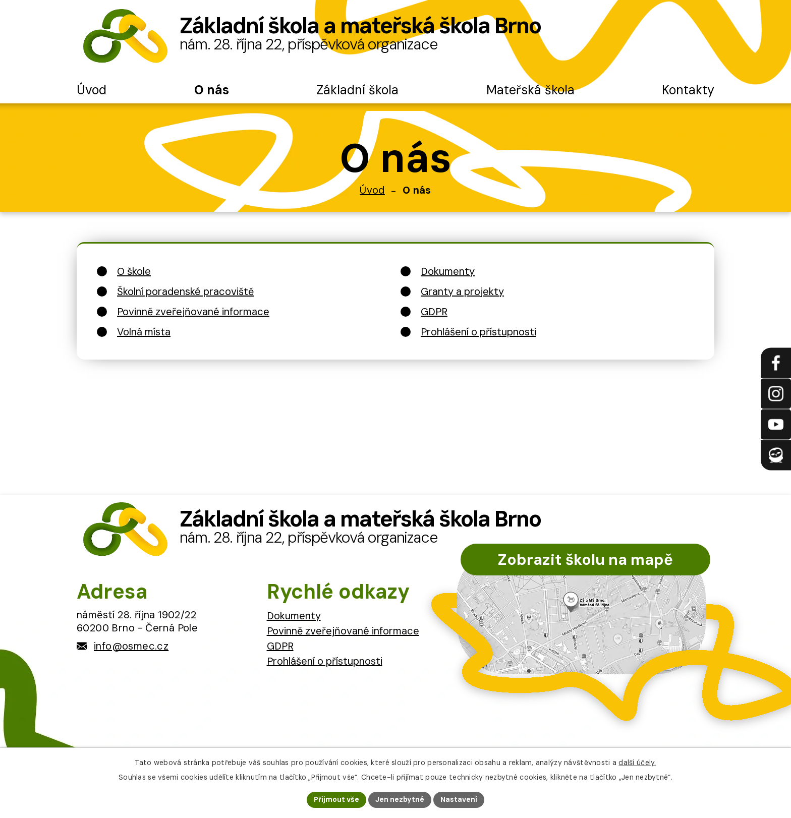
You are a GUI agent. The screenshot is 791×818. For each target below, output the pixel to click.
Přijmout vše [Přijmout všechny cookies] (336, 799)
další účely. (637, 762)
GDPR (280, 646)
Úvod (372, 190)
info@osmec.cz (131, 646)
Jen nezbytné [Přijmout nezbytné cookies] (399, 799)
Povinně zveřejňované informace (343, 630)
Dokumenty (294, 615)
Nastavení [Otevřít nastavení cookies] (458, 799)
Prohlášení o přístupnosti (324, 661)
